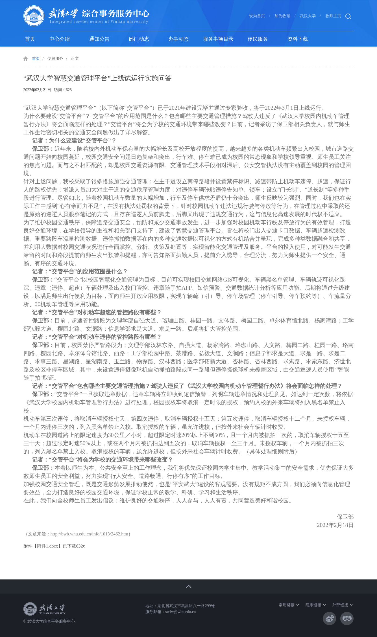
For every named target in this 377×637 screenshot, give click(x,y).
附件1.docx (47, 546)
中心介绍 (59, 39)
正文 (75, 58)
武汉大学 (308, 16)
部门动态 (139, 39)
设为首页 (257, 16)
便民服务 (258, 39)
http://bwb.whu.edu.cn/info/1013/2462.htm (89, 533)
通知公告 (99, 39)
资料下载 (297, 39)
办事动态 (178, 39)
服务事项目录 (218, 39)
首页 (30, 39)
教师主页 (333, 16)
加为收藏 (282, 16)
